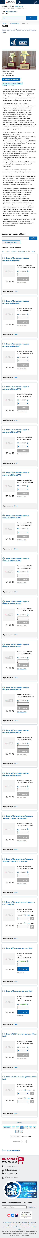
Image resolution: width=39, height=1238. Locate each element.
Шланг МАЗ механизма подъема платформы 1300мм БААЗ (15, 602)
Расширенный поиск (11, 242)
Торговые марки (14, 23)
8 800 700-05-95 (9, 1162)
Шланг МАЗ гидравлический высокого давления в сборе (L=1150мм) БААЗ (17, 860)
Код (3, 251)
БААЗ (15, 291)
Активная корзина (11, 12)
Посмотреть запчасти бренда (12, 83)
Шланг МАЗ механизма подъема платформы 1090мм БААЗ (15, 774)
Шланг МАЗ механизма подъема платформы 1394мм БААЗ (15, 517)
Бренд (7, 251)
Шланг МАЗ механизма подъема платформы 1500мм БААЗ (15, 474)
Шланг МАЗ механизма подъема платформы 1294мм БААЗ (15, 645)
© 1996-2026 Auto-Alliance (11, 1223)
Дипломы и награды (8, 85)
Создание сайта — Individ (27, 1223)
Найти (33, 238)
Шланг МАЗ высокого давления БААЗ (17, 948)
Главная (4, 23)
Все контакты (19, 6)
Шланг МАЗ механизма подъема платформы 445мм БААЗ (15, 302)
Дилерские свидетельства (11, 79)
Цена (33, 251)
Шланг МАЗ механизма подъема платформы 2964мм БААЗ (15, 388)
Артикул (13, 251)
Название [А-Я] (24, 251)
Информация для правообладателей (16, 1225)
